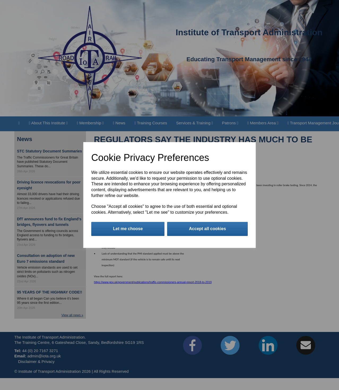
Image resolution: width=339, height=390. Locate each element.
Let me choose (128, 228)
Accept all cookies (207, 228)
